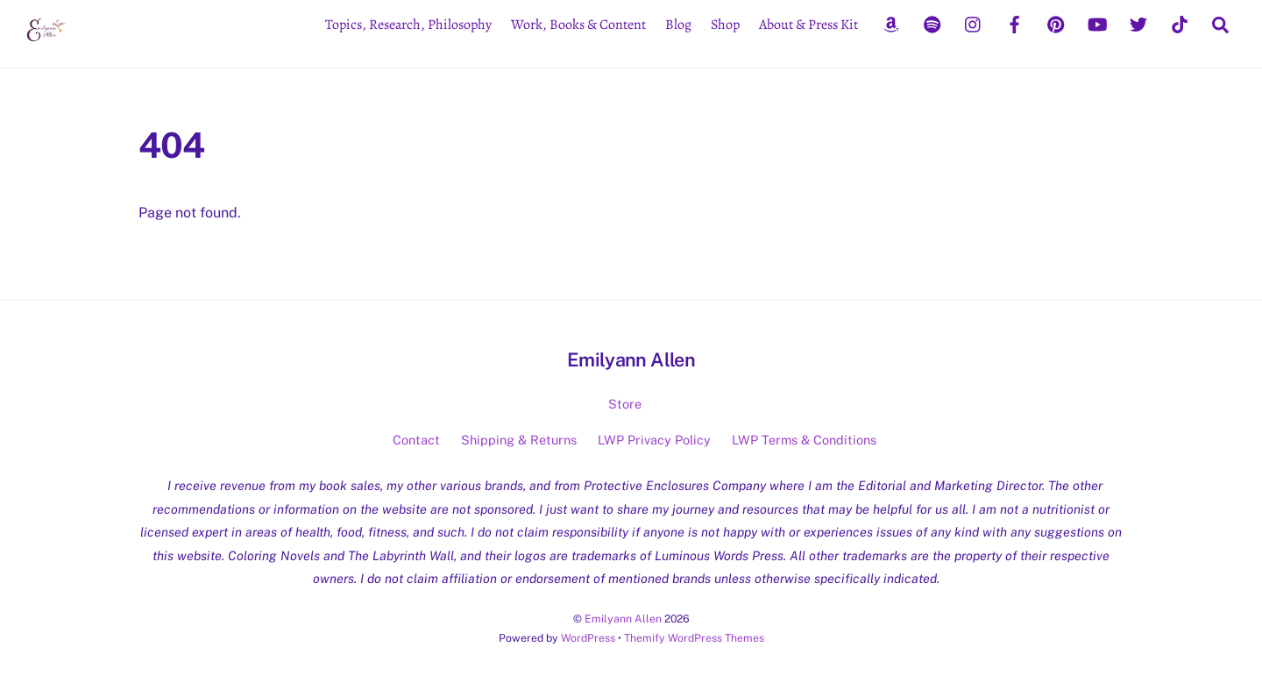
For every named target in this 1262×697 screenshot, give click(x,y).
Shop (725, 24)
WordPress (588, 637)
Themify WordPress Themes (694, 637)
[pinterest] (1056, 22)
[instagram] (973, 22)
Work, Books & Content (578, 24)
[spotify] (932, 22)
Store (625, 403)
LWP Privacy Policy (654, 439)
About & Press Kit (808, 24)
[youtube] (1097, 22)
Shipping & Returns (519, 439)
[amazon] (891, 22)
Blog (678, 24)
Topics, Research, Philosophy (408, 24)
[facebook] (1014, 22)
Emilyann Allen (623, 618)
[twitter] (1138, 22)
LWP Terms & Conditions (804, 439)
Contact (416, 439)
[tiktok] (1179, 22)
